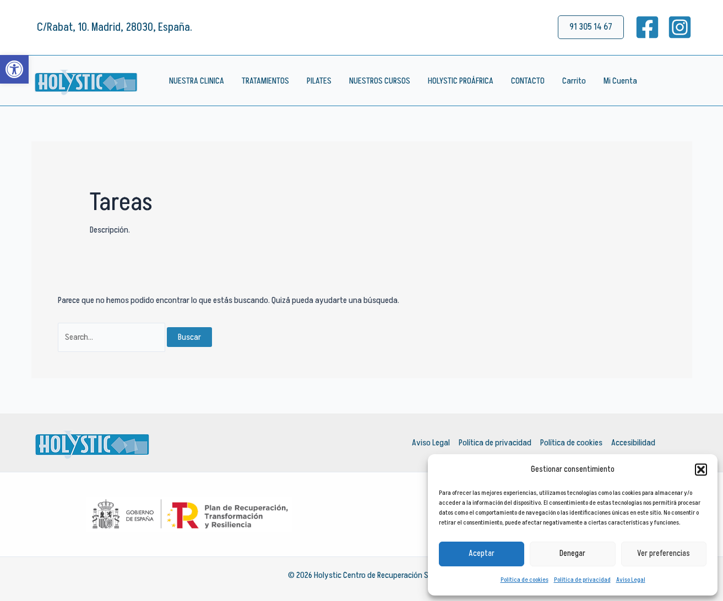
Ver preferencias (663, 553)
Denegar (572, 553)
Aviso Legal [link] (630, 580)
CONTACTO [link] (528, 81)
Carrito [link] (574, 81)
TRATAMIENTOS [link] (265, 81)
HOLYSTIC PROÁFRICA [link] (460, 81)
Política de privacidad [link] (582, 580)
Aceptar (481, 553)
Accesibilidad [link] (633, 443)
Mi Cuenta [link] (620, 81)
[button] (700, 469)
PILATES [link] (319, 81)
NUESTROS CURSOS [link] (379, 81)
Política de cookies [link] (524, 580)
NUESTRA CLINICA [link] (196, 81)
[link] (14, 69)
